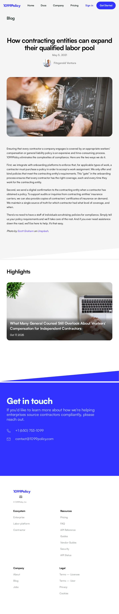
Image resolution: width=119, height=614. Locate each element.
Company (58, 5)
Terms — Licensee (70, 574)
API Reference (68, 529)
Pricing (74, 5)
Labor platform (21, 523)
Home (30, 5)
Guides (64, 536)
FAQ (62, 523)
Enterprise (18, 517)
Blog (11, 18)
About (16, 574)
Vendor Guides (68, 542)
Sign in (89, 5)
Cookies (64, 593)
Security (64, 548)
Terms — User (67, 580)
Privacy (63, 587)
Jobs (16, 587)
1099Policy (11, 5)
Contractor (19, 529)
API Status (65, 555)
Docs (43, 5)
